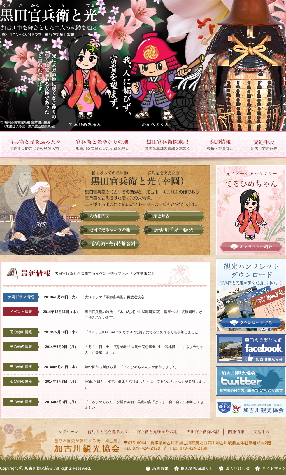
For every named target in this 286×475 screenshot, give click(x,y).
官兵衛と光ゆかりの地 (102, 144)
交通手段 (264, 144)
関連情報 (220, 144)
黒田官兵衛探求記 (167, 144)
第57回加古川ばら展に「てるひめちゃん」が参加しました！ (132, 367)
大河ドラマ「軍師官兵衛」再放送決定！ (116, 297)
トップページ (68, 432)
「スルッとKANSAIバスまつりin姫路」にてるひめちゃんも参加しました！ (143, 332)
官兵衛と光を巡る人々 (34, 144)
